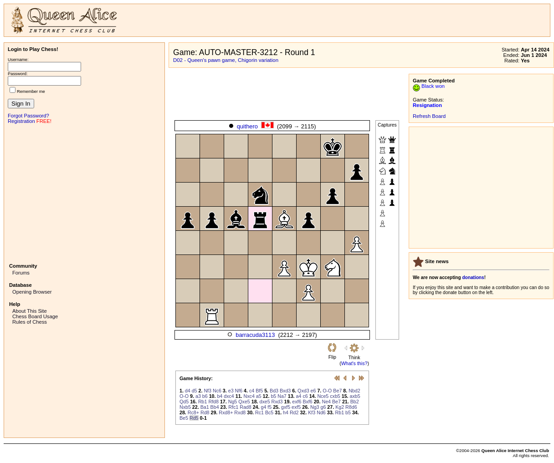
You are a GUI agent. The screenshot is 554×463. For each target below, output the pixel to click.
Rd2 (294, 412)
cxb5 (335, 396)
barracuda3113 (255, 334)
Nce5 (322, 396)
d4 (187, 390)
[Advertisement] (84, 192)
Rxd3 (277, 401)
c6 (305, 396)
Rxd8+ (226, 412)
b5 (273, 396)
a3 (198, 396)
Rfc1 (233, 407)
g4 (263, 407)
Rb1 (202, 401)
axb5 (355, 396)
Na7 (282, 396)
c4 (251, 390)
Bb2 (354, 401)
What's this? (354, 363)
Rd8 (205, 412)
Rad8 (245, 407)
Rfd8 (213, 401)
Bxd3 (285, 390)
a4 (299, 396)
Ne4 (326, 401)
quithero (247, 126)
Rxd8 (240, 412)
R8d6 (351, 407)
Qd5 (184, 401)
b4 (219, 396)
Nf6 (239, 390)
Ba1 (204, 407)
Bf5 (259, 390)
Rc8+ (193, 412)
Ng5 (232, 401)
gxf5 (285, 407)
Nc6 (217, 390)
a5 (259, 396)
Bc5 (269, 412)
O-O (327, 390)
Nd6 (321, 412)
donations (473, 277)
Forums (21, 272)
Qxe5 (244, 401)
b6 (205, 396)
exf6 (296, 401)
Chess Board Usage (35, 316)
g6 (323, 407)
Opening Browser (31, 292)
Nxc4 (249, 396)
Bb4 (214, 407)
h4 (285, 412)
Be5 (184, 418)
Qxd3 (303, 390)
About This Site (29, 311)
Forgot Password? (28, 115)
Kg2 (339, 407)
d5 (194, 390)
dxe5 (265, 401)
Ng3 (314, 407)
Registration (21, 121)
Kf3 (311, 412)
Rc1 (259, 412)
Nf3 (207, 390)
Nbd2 (354, 390)
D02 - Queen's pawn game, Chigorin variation (225, 60)
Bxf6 (307, 401)
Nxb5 (185, 407)
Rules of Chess (29, 322)
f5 (269, 407)
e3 (231, 390)
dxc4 (229, 396)
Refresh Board (429, 116)
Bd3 (274, 390)
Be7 (337, 390)
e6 (313, 390)
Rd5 (194, 418)
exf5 (296, 407)
